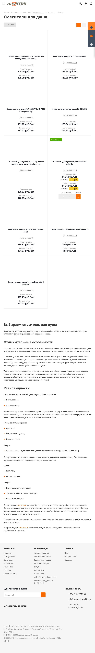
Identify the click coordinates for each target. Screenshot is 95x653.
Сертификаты (10, 573)
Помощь (69, 548)
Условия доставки (42, 556)
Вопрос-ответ (71, 556)
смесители (21, 505)
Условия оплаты (41, 553)
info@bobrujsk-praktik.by (80, 599)
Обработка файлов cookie (46, 577)
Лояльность (39, 573)
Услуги (37, 566)
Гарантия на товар (42, 560)
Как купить (39, 570)
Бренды (68, 560)
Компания (9, 548)
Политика (8, 566)
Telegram (24, 611)
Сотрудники (9, 556)
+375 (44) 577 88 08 (77, 594)
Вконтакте (6, 611)
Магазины (8, 563)
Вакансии (8, 560)
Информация (41, 548)
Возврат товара (41, 563)
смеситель (23, 527)
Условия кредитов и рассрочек (43, 581)
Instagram (18, 611)
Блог (67, 553)
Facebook (12, 611)
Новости (8, 553)
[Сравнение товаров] (91, 43)
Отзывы (7, 570)
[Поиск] (91, 4)
